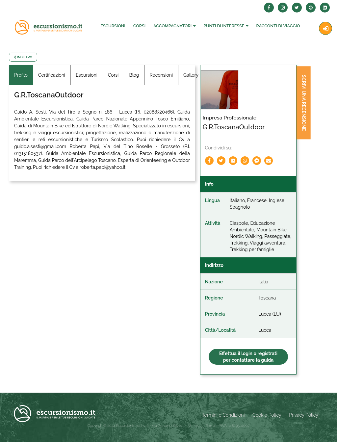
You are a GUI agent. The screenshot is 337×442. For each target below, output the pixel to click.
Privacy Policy (303, 415)
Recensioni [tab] (161, 75)
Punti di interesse (223, 25)
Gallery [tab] (190, 75)
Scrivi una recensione (303, 103)
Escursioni (112, 25)
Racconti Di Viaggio (278, 25)
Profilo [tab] (21, 75)
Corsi (139, 25)
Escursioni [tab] (86, 75)
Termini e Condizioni (223, 415)
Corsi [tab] (113, 75)
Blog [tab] (134, 75)
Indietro (23, 57)
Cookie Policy (266, 415)
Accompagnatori (172, 25)
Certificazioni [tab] (51, 75)
